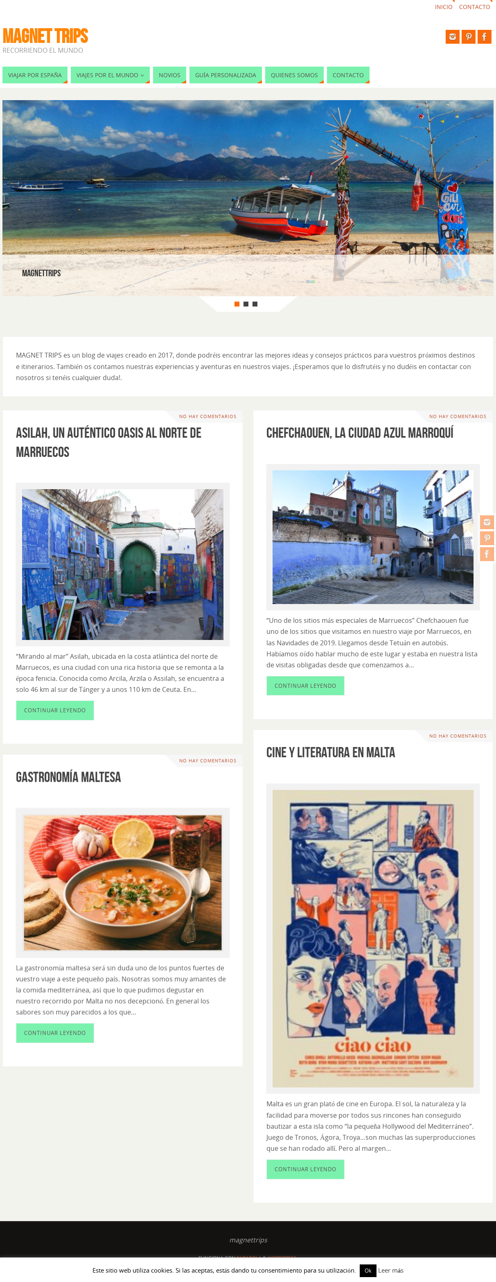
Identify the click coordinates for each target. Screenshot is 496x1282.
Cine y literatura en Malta (330, 752)
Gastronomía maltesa (68, 776)
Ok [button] (368, 1270)
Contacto (474, 7)
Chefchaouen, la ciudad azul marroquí (359, 433)
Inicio (444, 7)
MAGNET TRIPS (45, 36)
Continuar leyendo (55, 710)
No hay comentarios (208, 416)
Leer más (391, 1270)
